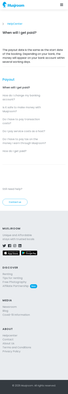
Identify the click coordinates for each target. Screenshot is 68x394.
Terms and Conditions (16, 347)
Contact (8, 339)
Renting (7, 274)
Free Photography (14, 282)
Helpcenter (10, 335)
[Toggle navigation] (61, 4)
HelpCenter (14, 24)
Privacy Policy (11, 351)
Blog (5, 311)
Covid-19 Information (16, 315)
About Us (8, 343)
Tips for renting (12, 278)
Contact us (15, 202)
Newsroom (9, 307)
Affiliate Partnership (19, 286)
